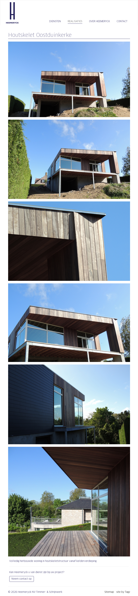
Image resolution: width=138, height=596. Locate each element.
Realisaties (75, 21)
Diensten (55, 21)
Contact (122, 21)
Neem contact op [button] (22, 578)
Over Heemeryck (99, 21)
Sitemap (109, 591)
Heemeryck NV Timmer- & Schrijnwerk (12, 12)
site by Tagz (123, 591)
